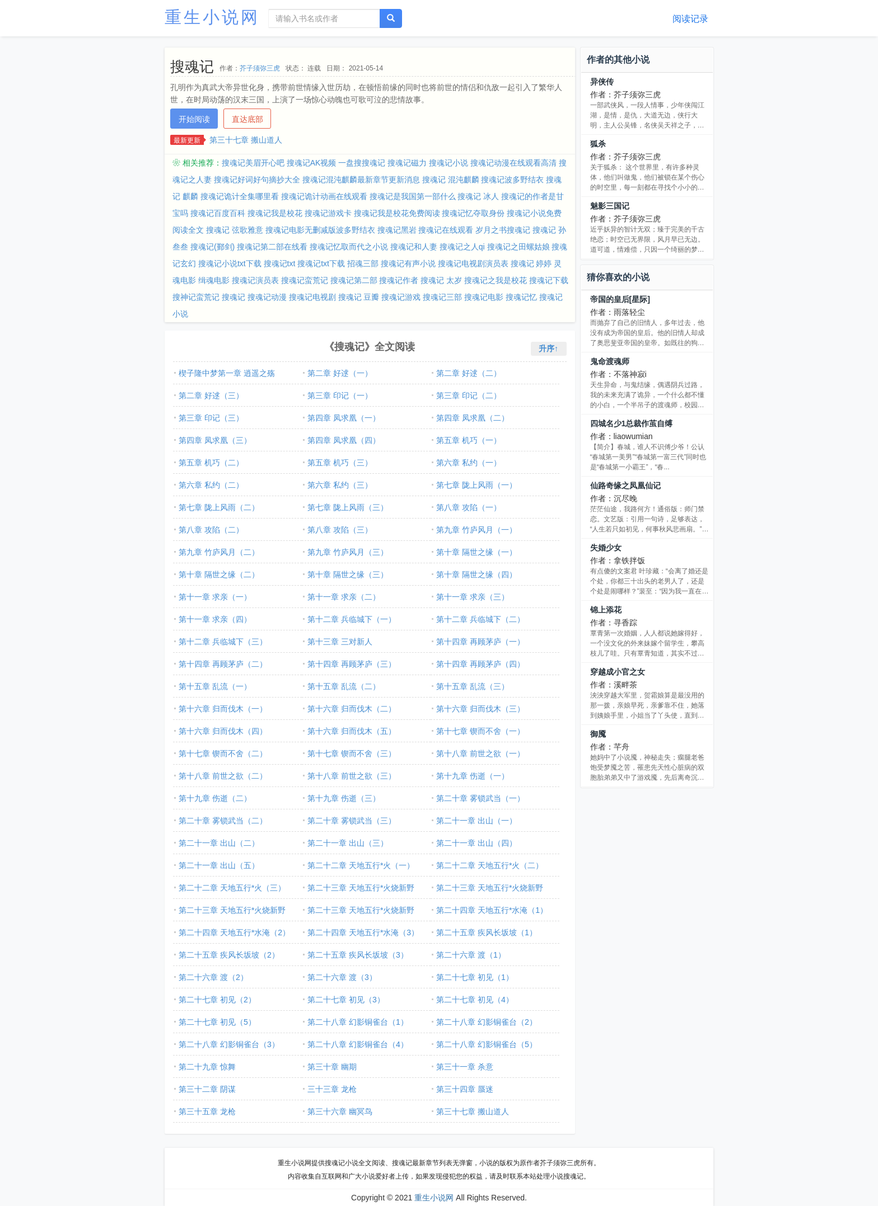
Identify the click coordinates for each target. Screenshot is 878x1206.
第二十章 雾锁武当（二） (223, 820)
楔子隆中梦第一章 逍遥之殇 (227, 373)
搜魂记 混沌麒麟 (450, 179)
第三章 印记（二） (468, 395)
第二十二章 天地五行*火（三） (232, 887)
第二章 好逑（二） (468, 373)
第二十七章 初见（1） (474, 977)
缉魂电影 (214, 280)
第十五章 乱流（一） (215, 686)
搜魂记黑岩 (397, 229)
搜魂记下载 (548, 280)
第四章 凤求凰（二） (472, 417)
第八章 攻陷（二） (211, 529)
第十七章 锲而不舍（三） (351, 753)
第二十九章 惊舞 (207, 1066)
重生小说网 (212, 17)
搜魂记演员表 (255, 280)
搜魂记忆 (521, 297)
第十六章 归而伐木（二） (351, 708)
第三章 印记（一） (339, 395)
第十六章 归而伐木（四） (223, 731)
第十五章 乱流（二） (343, 686)
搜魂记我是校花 (274, 213)
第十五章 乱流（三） (472, 686)
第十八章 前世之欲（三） (351, 775)
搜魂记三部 (442, 297)
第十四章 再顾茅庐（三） (351, 663)
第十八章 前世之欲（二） (223, 775)
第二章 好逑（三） (211, 395)
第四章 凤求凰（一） (343, 417)
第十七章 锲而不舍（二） (223, 753)
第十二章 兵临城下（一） (351, 619)
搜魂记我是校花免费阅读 (397, 213)
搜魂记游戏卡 (328, 213)
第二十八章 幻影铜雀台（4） (357, 1044)
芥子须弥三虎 (260, 68)
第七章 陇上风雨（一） (476, 484)
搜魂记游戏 (401, 297)
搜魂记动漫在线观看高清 (513, 162)
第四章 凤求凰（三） (215, 440)
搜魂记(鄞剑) (212, 246)
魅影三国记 (609, 205)
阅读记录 (690, 18)
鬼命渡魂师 (609, 361)
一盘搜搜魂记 (361, 162)
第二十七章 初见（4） (474, 999)
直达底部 (247, 119)
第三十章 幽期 (332, 1066)
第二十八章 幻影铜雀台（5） (486, 1044)
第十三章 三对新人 (339, 641)
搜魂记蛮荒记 (304, 280)
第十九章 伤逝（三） (343, 798)
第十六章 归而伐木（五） (351, 731)
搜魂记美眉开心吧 (253, 162)
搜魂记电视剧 (312, 297)
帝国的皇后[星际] (620, 299)
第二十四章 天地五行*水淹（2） (234, 932)
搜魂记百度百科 (217, 213)
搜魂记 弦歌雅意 (234, 229)
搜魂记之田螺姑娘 (518, 246)
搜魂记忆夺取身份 (473, 213)
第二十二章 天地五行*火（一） (360, 865)
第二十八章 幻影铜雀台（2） (486, 1021)
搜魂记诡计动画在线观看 (324, 196)
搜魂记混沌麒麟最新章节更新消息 (361, 179)
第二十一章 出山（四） (476, 842)
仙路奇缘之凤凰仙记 (625, 485)
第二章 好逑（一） (339, 373)
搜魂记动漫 (267, 297)
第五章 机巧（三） (339, 462)
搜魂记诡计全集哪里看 (239, 196)
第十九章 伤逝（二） (215, 798)
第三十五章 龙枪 (207, 1111)
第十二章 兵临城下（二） (480, 619)
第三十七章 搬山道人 (245, 139)
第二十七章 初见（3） (346, 999)
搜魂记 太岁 (441, 280)
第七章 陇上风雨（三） (347, 507)
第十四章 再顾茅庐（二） (223, 663)
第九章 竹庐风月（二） (219, 552)
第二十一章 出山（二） (219, 842)
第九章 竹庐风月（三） (347, 552)
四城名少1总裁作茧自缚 (631, 423)
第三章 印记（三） (211, 417)
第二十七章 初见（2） (217, 999)
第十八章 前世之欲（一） (480, 753)
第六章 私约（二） (211, 484)
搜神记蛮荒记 (196, 297)
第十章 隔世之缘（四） (476, 574)
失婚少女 (606, 547)
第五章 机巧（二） (211, 462)
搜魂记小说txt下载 (229, 263)
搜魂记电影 (483, 297)
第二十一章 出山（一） (476, 820)
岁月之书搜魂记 (502, 229)
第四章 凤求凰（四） (343, 440)
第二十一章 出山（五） (219, 865)
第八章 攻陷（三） (339, 529)
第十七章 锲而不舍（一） (480, 731)
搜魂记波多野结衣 (512, 179)
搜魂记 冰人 (478, 196)
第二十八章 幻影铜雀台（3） (229, 1044)
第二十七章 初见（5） (217, 1021)
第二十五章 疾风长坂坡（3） (357, 954)
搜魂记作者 (398, 280)
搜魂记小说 (448, 162)
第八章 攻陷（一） (468, 507)
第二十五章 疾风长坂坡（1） (486, 932)
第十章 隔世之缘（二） (219, 574)
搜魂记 (233, 297)
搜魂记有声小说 (408, 263)
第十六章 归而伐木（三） (480, 708)
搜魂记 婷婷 (531, 263)
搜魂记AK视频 (312, 162)
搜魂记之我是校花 (495, 280)
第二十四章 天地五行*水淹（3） (363, 932)
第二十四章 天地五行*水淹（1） (492, 910)
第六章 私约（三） (339, 484)
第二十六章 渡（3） (342, 977)
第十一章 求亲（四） (215, 619)
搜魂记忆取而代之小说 (349, 246)
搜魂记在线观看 (445, 229)
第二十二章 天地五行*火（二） (489, 865)
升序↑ (548, 348)
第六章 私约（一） (468, 462)
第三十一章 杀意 (464, 1066)
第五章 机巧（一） (468, 440)
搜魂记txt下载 (321, 263)
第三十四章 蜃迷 (464, 1089)
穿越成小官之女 (617, 671)
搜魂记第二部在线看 (272, 246)
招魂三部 (363, 263)
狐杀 (598, 143)
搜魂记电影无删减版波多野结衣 (320, 229)
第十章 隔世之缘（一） (476, 552)
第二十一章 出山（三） (347, 842)
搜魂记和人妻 (413, 246)
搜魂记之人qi (462, 246)
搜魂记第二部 (353, 280)
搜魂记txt (280, 263)
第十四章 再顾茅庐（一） (480, 641)
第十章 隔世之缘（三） (347, 574)
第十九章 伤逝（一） (472, 775)
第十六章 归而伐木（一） (223, 708)
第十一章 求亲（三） (472, 596)
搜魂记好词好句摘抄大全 (257, 179)
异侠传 (602, 81)
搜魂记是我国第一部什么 (413, 196)
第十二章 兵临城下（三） (223, 641)
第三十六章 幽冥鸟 (339, 1111)
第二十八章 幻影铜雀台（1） (357, 1021)
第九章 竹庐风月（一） (476, 529)
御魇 (598, 733)
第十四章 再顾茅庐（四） (480, 663)
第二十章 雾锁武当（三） (351, 820)
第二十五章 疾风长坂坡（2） (229, 954)
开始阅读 (194, 119)
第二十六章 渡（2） (213, 977)
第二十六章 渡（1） (471, 954)
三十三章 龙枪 (332, 1089)
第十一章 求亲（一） (215, 596)
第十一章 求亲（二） (343, 596)
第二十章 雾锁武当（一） (480, 798)
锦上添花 (606, 609)
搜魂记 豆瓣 (359, 297)
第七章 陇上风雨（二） (219, 507)
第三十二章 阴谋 (207, 1089)
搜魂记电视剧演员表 (473, 263)
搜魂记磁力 (407, 162)
